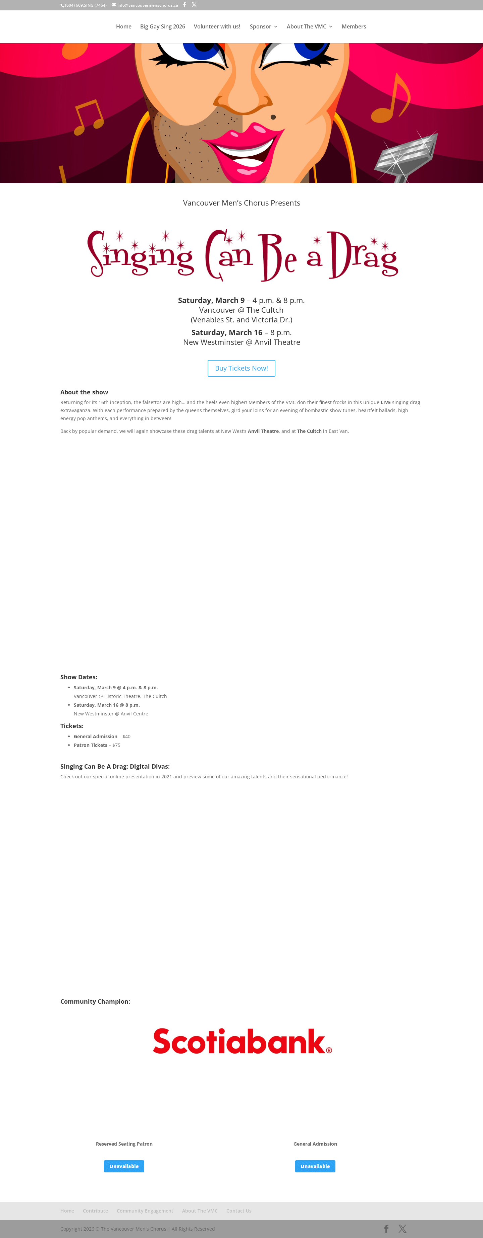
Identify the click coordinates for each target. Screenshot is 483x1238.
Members (353, 27)
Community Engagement (145, 1211)
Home (124, 27)
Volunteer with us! (218, 27)
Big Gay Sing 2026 (163, 27)
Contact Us (239, 1211)
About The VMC (306, 27)
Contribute (95, 1211)
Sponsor (260, 27)
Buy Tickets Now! (241, 368)
